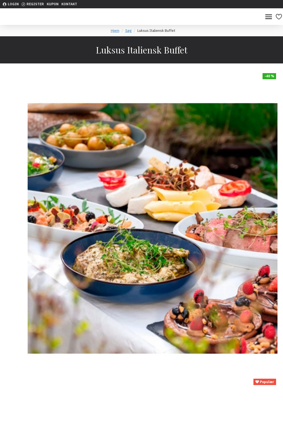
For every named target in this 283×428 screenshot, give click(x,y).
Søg (128, 30)
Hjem (115, 30)
